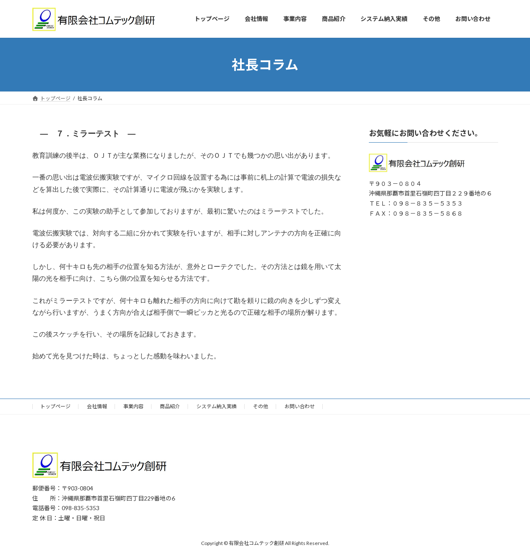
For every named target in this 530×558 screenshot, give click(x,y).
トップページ (55, 406)
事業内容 (133, 406)
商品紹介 (170, 406)
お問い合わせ (300, 406)
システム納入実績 (216, 406)
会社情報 (97, 406)
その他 (260, 406)
